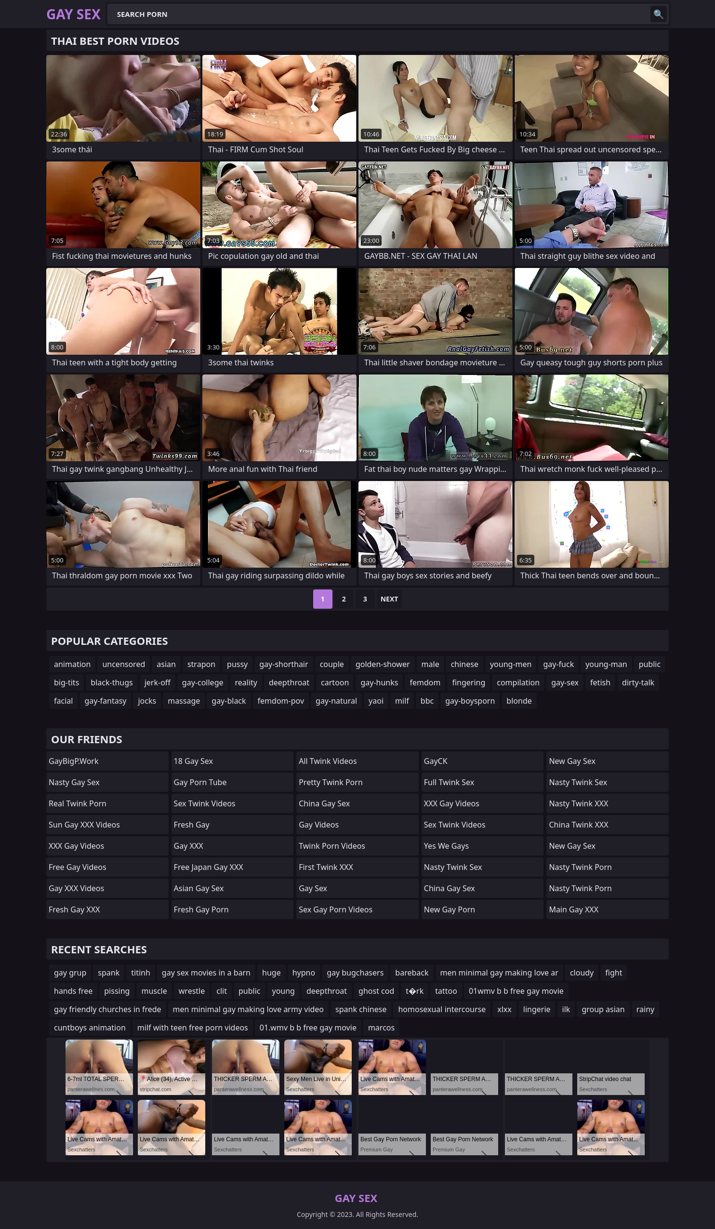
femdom (425, 682)
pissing (117, 991)
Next (389, 598)
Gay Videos (319, 824)
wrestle (192, 991)
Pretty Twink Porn (331, 782)
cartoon (335, 682)
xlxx (504, 1009)
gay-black (229, 700)
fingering (468, 682)
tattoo (446, 991)
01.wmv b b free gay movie (308, 1027)
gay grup (70, 972)
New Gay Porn (449, 909)
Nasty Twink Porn (580, 867)
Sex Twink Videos (205, 803)
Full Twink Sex (449, 782)
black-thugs (111, 682)
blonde (518, 700)
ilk (566, 1009)
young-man (606, 664)
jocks (147, 700)
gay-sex (565, 682)
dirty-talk (638, 682)
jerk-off (158, 682)
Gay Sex (313, 888)
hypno (303, 972)
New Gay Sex (572, 761)
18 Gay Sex (193, 761)
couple (332, 664)
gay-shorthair (283, 664)
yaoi (376, 700)
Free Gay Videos (77, 867)
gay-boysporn (470, 700)
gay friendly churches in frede (107, 1009)
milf (402, 700)
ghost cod (376, 991)
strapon (201, 664)
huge (271, 972)
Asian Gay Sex (199, 888)
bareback (411, 972)
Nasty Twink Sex (453, 867)
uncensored (123, 664)
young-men (510, 664)
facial (63, 700)
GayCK (436, 761)
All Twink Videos (328, 761)
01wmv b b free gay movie (516, 991)
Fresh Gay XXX (74, 909)
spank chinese (360, 1009)
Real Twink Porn (77, 803)
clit (221, 991)
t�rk (415, 991)
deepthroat (289, 682)
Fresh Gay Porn (201, 909)
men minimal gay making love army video (248, 1009)
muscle (154, 991)
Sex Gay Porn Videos (335, 909)
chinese (464, 664)
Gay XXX (188, 846)
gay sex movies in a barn (206, 972)
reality (246, 682)
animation (72, 664)
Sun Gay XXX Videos (84, 824)
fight (613, 972)
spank (108, 972)
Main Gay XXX (573, 909)
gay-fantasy (105, 700)
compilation (518, 682)
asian (166, 664)
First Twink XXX (326, 867)
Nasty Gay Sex (74, 782)
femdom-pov (281, 700)
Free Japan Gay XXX (208, 867)
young (283, 991)
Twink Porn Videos (332, 846)
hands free (73, 991)
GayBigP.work (73, 761)
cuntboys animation (90, 1027)
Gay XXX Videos (76, 888)
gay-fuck (558, 664)
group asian (603, 1009)
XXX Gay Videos (76, 846)
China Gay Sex (324, 803)
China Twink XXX (578, 824)
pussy (237, 664)
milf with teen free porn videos (192, 1027)
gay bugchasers (355, 972)
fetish (600, 682)
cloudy (582, 972)
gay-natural (336, 700)
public (650, 664)
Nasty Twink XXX (578, 803)
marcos (381, 1027)
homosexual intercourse (442, 1009)
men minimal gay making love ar (499, 972)
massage (184, 700)
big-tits (66, 682)
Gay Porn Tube (200, 782)
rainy (645, 1009)
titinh (140, 972)
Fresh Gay (192, 824)
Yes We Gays (446, 846)
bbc (427, 700)
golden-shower (383, 664)
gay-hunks (379, 682)
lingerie (537, 1009)
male (430, 664)
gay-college (203, 682)
